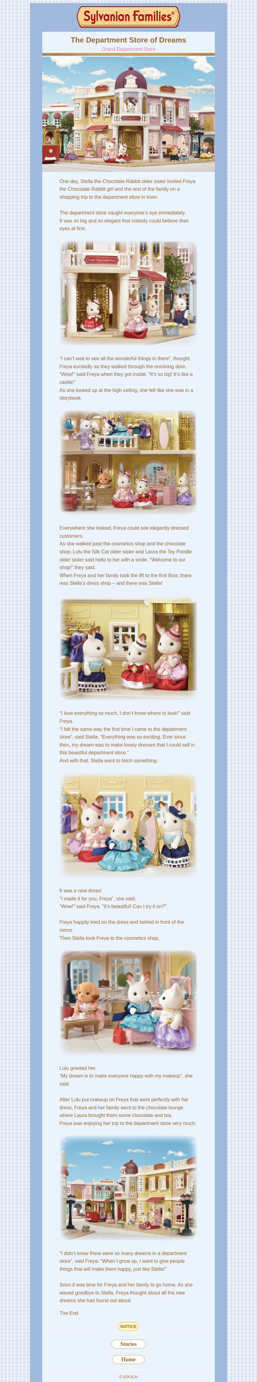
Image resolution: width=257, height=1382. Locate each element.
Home (128, 1359)
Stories (128, 1344)
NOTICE (128, 1326)
